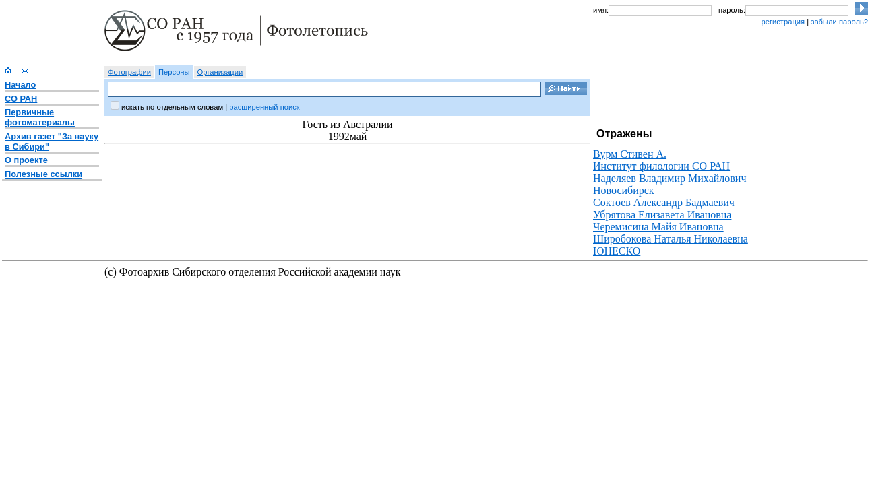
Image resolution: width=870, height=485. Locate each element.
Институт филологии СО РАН (661, 166)
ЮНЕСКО (616, 251)
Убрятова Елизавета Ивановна (662, 214)
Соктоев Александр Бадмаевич (664, 202)
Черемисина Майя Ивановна (658, 226)
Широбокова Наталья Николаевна (670, 239)
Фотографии (129, 72)
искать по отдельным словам (172, 107)
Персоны (174, 72)
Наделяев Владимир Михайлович (669, 178)
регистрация (783, 22)
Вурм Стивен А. (629, 154)
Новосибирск (623, 190)
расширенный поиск (264, 107)
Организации (220, 72)
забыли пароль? (839, 22)
